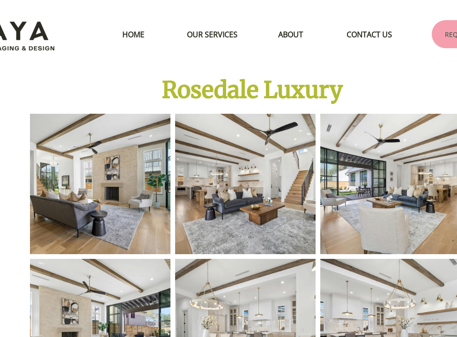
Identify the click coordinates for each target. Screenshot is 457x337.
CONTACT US (369, 34)
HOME (133, 34)
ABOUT (290, 34)
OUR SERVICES (212, 34)
